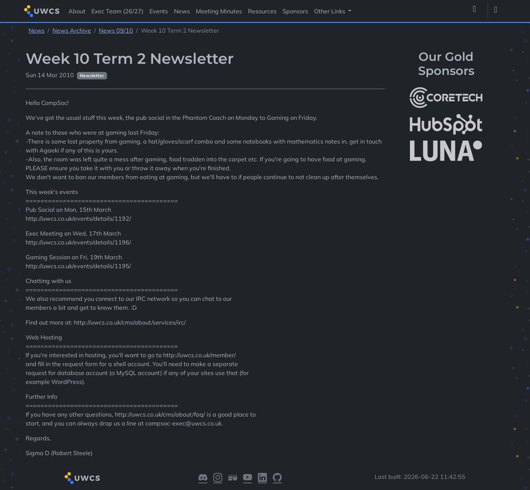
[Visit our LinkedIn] (262, 478)
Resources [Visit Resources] (262, 11)
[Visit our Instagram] (217, 478)
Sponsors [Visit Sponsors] (295, 11)
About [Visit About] (76, 11)
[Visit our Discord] (202, 478)
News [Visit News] (182, 11)
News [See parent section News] (37, 30)
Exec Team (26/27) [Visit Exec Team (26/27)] (117, 11)
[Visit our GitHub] (277, 478)
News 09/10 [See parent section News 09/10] (116, 30)
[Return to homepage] (41, 11)
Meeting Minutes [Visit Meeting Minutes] (219, 11)
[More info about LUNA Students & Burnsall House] (446, 151)
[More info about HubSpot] (446, 124)
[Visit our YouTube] (247, 478)
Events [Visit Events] (158, 11)
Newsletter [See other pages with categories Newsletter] (92, 75)
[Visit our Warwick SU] (232, 478)
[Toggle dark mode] (498, 11)
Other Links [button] (330, 11)
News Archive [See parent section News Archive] (71, 30)
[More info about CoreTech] (446, 97)
